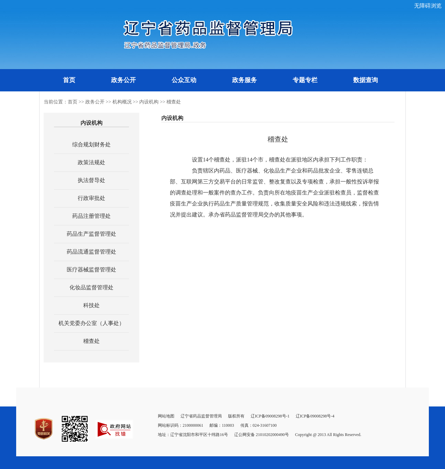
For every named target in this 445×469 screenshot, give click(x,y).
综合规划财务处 (91, 144)
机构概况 (122, 101)
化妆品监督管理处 (91, 287)
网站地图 (166, 416)
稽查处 (173, 101)
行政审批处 (91, 198)
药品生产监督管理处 (91, 234)
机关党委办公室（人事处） (91, 323)
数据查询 (365, 80)
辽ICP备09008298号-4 (315, 416)
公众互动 (184, 80)
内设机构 (149, 101)
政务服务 (244, 80)
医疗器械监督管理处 (91, 269)
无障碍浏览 (428, 6)
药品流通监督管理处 (91, 252)
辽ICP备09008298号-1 (270, 416)
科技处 (91, 305)
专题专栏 (305, 80)
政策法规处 (91, 162)
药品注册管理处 (91, 216)
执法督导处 (91, 180)
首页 (69, 80)
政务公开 (123, 80)
